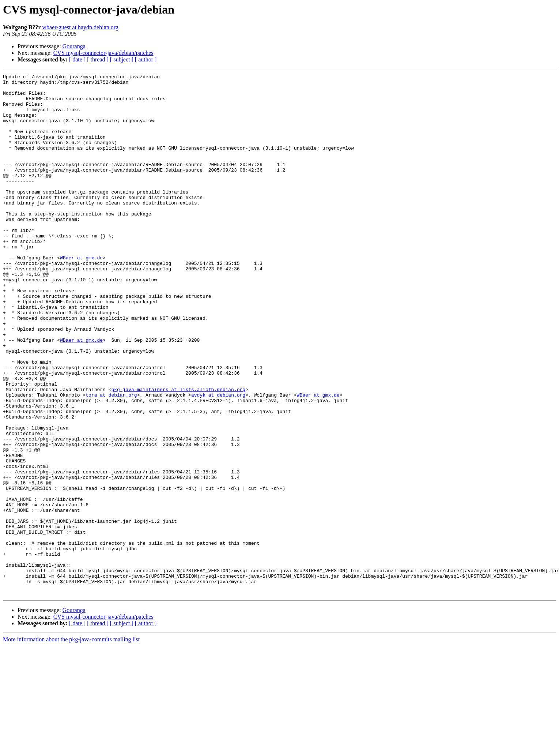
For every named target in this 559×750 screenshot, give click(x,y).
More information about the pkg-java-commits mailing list (71, 743)
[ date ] (77, 59)
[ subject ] (121, 59)
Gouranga (74, 46)
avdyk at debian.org (218, 459)
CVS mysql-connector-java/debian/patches (103, 53)
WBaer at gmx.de (81, 295)
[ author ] (146, 59)
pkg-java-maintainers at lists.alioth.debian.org (178, 453)
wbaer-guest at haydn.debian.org (80, 27)
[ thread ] (98, 59)
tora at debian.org (111, 459)
